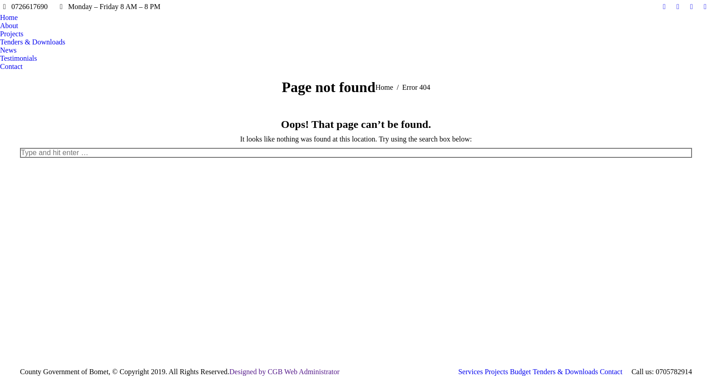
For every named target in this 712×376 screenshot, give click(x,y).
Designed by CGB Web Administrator (284, 372)
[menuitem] (9, 18)
